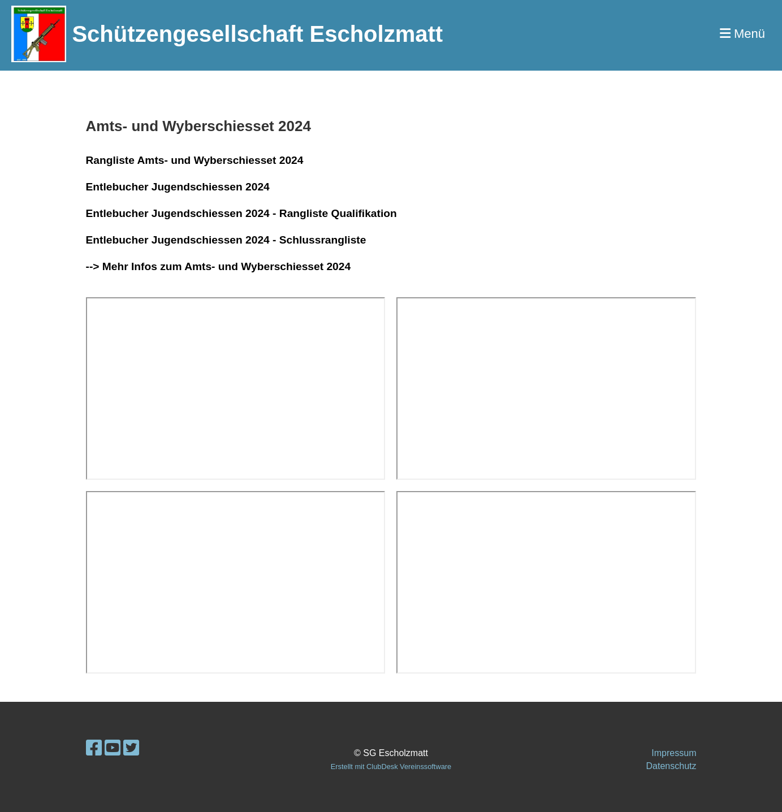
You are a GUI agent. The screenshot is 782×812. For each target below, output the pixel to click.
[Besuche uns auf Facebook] (94, 748)
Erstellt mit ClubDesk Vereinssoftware (391, 766)
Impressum (673, 753)
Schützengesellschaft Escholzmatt (257, 33)
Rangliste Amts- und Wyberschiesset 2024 (195, 160)
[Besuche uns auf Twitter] (131, 748)
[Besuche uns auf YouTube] (112, 748)
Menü (742, 34)
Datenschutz (671, 766)
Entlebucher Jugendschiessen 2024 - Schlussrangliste (226, 240)
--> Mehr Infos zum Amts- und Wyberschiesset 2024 (218, 266)
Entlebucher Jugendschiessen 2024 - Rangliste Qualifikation (241, 213)
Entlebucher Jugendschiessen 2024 (178, 187)
